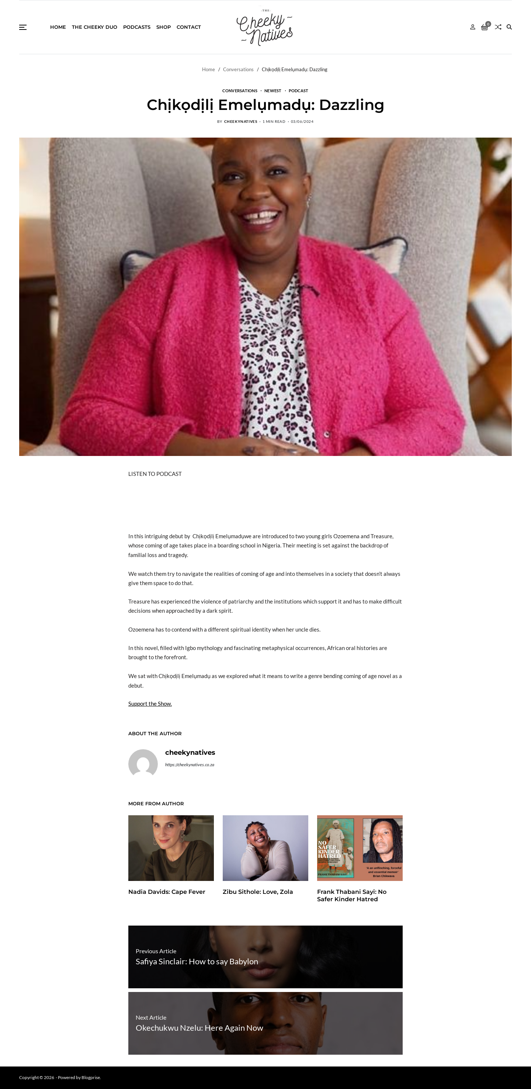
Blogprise (90, 1077)
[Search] (509, 27)
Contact (189, 27)
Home (58, 27)
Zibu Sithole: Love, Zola (258, 891)
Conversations (239, 90)
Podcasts (136, 27)
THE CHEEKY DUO (94, 27)
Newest (273, 90)
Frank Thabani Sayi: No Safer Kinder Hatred (351, 895)
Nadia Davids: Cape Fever (166, 891)
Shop (163, 27)
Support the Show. (150, 703)
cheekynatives (240, 121)
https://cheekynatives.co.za (189, 764)
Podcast (299, 90)
